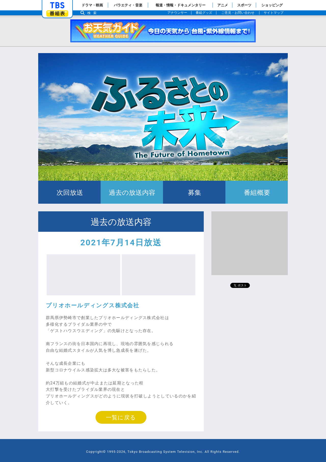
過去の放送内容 (132, 192)
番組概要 (256, 192)
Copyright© (96, 452)
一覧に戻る (121, 417)
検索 (93, 13)
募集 (194, 192)
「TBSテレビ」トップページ (57, 5)
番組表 (57, 13)
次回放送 (69, 192)
